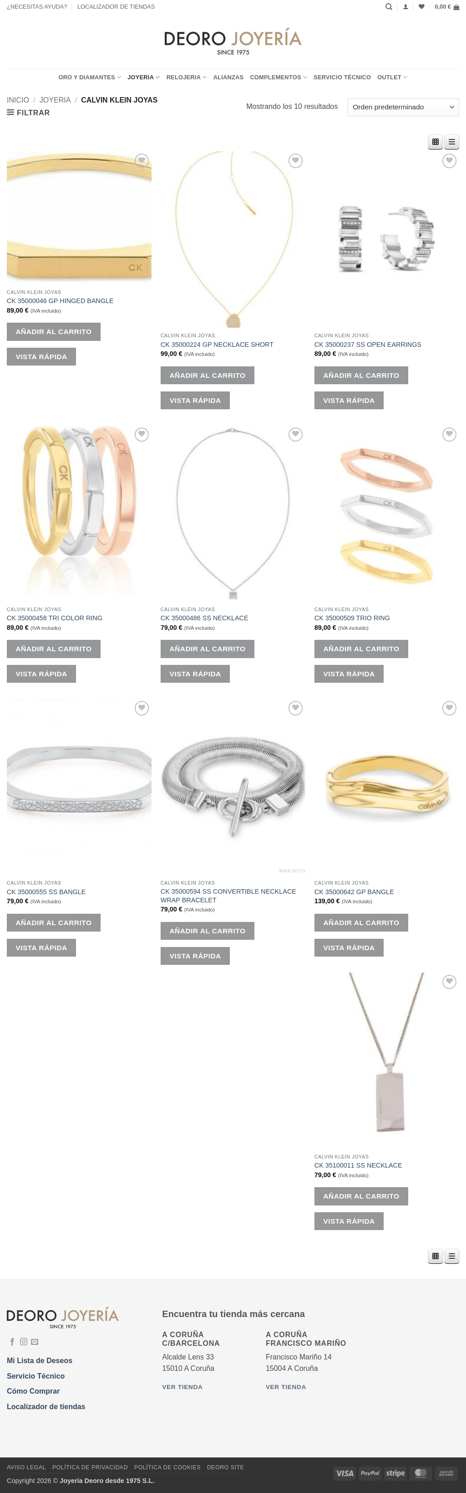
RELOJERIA (187, 77)
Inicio (18, 100)
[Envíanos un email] (34, 1342)
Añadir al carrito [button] (53, 331)
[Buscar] (388, 6)
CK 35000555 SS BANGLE (46, 892)
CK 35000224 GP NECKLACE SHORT (217, 344)
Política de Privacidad (90, 1467)
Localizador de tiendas (46, 1407)
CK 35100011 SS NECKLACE (358, 1165)
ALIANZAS (228, 77)
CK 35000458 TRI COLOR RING (54, 618)
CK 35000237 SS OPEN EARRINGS (367, 344)
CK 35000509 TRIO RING (352, 618)
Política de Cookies (167, 1467)
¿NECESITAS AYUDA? (37, 6)
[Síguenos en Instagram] (23, 1342)
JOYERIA (143, 77)
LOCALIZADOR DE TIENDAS (116, 6)
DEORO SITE (225, 1467)
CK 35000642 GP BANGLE (354, 892)
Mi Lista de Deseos (39, 1360)
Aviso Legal (26, 1467)
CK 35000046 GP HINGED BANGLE (60, 300)
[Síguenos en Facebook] (12, 1342)
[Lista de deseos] (422, 6)
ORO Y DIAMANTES (89, 77)
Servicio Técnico (342, 77)
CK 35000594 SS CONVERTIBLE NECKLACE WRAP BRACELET (228, 896)
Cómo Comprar (33, 1391)
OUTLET (392, 77)
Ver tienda (182, 1387)
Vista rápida (41, 356)
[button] (447, 7)
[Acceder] (406, 6)
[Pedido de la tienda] (403, 107)
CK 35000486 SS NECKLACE (204, 618)
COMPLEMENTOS (278, 77)
